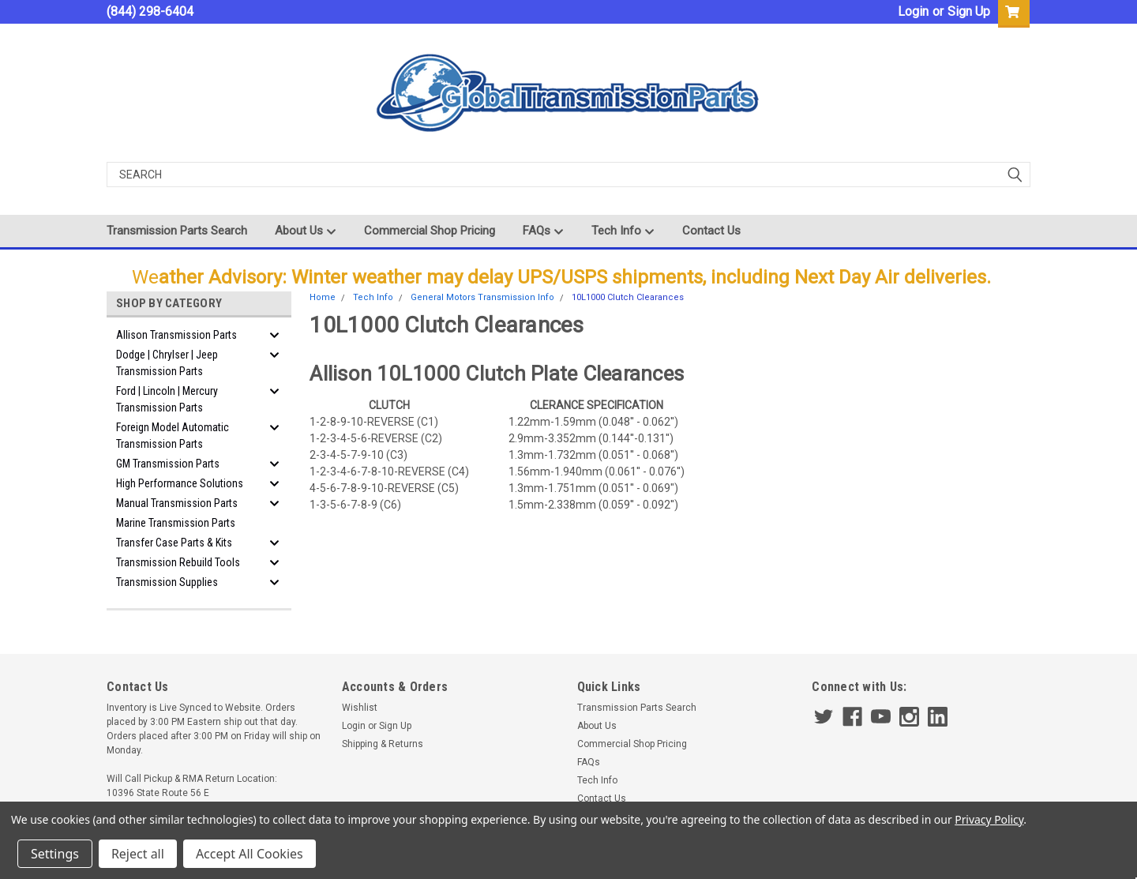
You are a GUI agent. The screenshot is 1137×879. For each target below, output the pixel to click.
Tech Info (623, 231)
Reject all (137, 853)
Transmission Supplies (167, 582)
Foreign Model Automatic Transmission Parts (172, 435)
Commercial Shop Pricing (429, 231)
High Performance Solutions (179, 483)
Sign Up (969, 11)
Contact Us (711, 231)
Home (323, 297)
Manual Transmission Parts (177, 503)
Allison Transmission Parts (176, 335)
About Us (305, 231)
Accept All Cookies (249, 853)
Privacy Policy (989, 819)
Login (913, 11)
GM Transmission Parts (168, 463)
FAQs (543, 231)
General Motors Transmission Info (482, 297)
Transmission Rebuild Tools (178, 562)
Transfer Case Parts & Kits (174, 542)
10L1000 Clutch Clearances (628, 297)
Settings (55, 853)
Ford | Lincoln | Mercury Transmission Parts (167, 399)
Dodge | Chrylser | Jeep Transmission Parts (167, 363)
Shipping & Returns (382, 743)
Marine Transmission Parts (175, 523)
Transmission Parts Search (177, 231)
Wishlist (359, 707)
